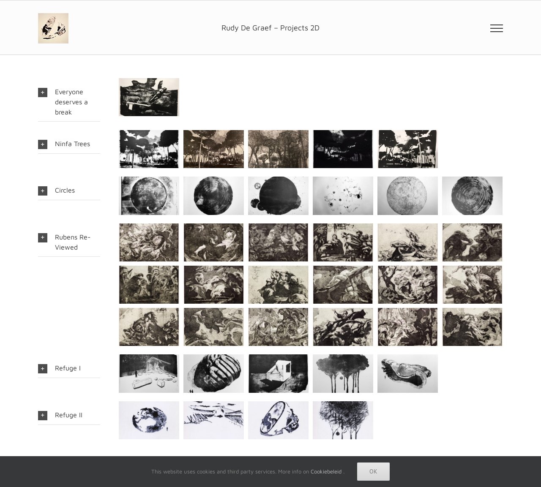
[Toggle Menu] (497, 28)
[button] (69, 101)
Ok (373, 471)
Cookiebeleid (326, 471)
